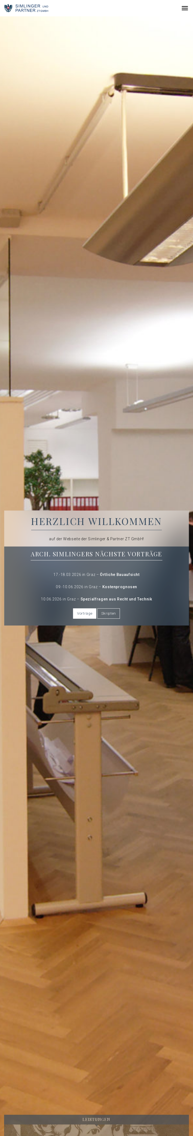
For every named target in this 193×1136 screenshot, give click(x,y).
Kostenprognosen (119, 587)
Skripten (108, 613)
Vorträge (84, 613)
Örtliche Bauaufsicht (120, 575)
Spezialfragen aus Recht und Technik (116, 599)
